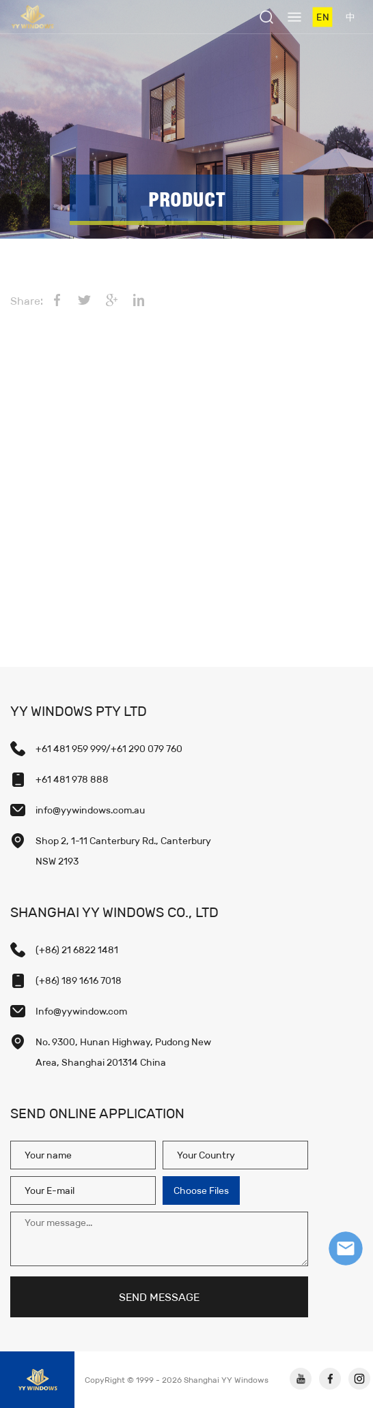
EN (322, 17)
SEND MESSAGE (159, 1297)
